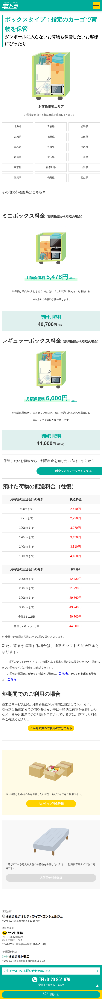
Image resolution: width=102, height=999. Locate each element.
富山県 (84, 177)
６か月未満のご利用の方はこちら (51, 728)
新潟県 (17, 177)
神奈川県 (51, 167)
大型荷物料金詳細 (51, 877)
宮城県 (17, 136)
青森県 (51, 126)
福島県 (17, 147)
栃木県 (84, 147)
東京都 (17, 167)
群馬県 (17, 157)
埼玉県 (51, 157)
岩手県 (84, 126)
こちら (63, 673)
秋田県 (51, 136)
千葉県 (84, 157)
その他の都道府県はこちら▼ (24, 192)
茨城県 (51, 147)
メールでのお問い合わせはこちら (30, 970)
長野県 (51, 177)
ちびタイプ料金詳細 (51, 803)
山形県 (84, 136)
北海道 (17, 126)
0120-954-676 (58, 979)
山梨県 (84, 167)
